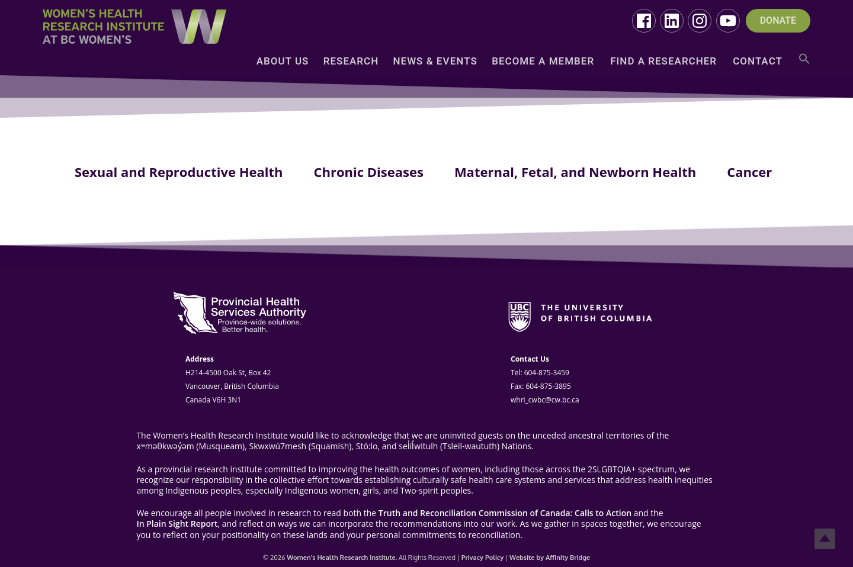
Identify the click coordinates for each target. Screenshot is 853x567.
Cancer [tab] (749, 172)
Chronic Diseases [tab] (368, 172)
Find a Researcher (663, 62)
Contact (758, 62)
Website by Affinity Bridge (549, 557)
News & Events (435, 62)
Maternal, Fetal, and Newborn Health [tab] (575, 172)
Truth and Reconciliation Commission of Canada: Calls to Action (505, 513)
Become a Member (543, 62)
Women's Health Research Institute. (342, 557)
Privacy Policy (482, 557)
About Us (282, 62)
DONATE (778, 21)
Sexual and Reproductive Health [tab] (179, 172)
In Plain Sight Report (176, 523)
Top (824, 539)
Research (351, 62)
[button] (804, 63)
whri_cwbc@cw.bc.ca (545, 400)
